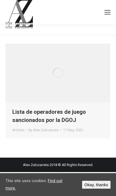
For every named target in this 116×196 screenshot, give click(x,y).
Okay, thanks (96, 184)
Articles (18, 130)
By (43, 130)
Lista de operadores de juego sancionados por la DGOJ (49, 116)
